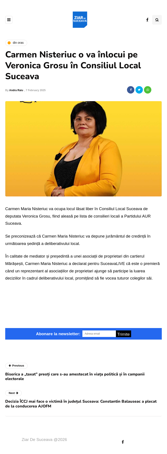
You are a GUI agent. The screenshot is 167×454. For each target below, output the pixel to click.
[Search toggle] (157, 20)
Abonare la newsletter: (58, 334)
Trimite (123, 334)
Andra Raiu (16, 90)
